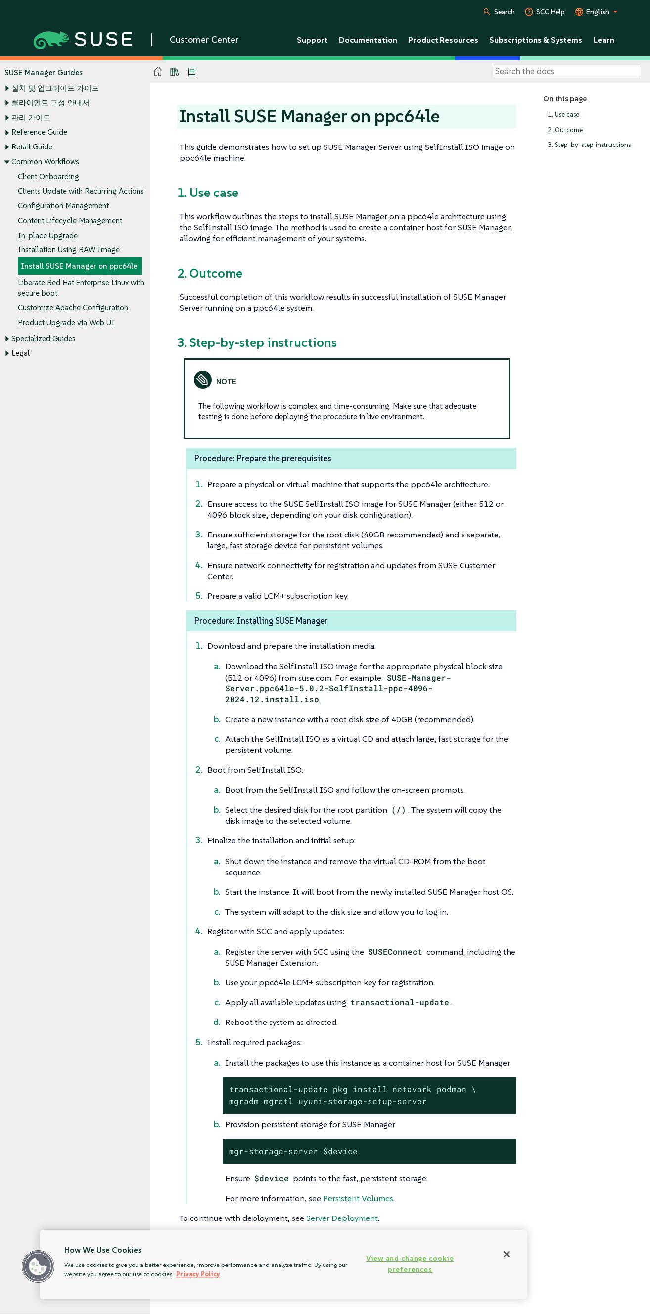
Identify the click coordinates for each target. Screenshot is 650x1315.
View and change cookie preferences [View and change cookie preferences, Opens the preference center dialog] (410, 1264)
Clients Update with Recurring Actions (81, 191)
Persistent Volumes (358, 1198)
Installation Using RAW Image (69, 250)
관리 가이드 (30, 117)
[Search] (567, 72)
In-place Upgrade (48, 235)
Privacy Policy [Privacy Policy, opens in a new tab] (198, 1274)
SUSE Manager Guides (43, 72)
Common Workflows (45, 161)
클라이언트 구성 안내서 (50, 102)
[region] (283, 1264)
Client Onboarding (48, 176)
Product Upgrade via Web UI (66, 322)
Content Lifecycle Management (70, 220)
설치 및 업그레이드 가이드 (55, 88)
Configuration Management (63, 205)
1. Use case (563, 114)
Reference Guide (39, 132)
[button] (38, 1266)
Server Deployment (342, 1218)
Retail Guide (31, 146)
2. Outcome (565, 130)
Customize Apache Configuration (73, 308)
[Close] (506, 1254)
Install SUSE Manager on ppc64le (79, 266)
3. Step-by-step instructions (589, 145)
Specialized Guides (43, 338)
